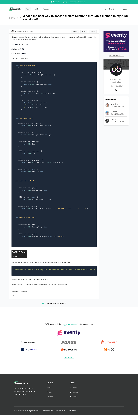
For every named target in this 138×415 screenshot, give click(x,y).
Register (112, 9)
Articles (36, 9)
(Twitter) (74, 387)
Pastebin (46, 9)
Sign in (44, 303)
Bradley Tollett (116, 80)
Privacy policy (61, 411)
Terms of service (47, 411)
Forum (28, 9)
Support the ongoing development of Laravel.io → (69, 2)
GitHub (73, 397)
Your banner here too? (116, 55)
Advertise (72, 411)
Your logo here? (69, 357)
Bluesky (74, 392)
